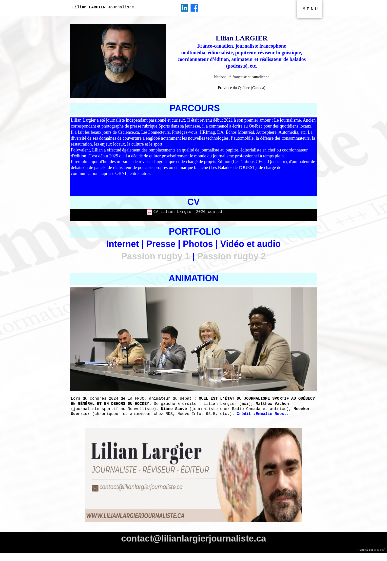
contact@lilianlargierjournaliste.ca (193, 538)
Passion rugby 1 (155, 256)
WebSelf (379, 550)
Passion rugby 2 (231, 256)
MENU (311, 9)
